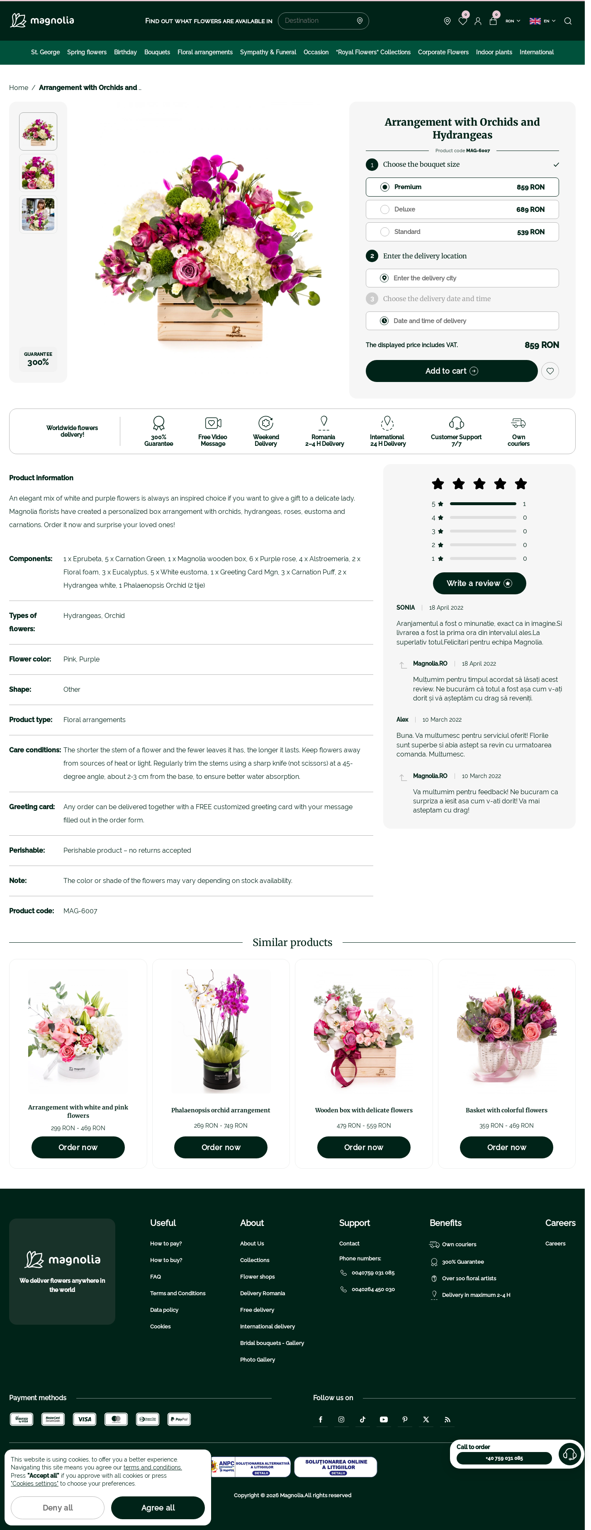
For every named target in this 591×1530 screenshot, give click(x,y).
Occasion (316, 52)
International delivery (267, 1326)
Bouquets (157, 52)
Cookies (160, 1326)
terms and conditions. (153, 1467)
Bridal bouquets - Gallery (272, 1343)
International (537, 52)
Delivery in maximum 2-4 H (470, 1295)
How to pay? (166, 1244)
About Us (252, 1244)
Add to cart (452, 371)
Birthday (125, 52)
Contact (349, 1244)
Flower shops (257, 1277)
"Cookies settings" (34, 1483)
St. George (45, 52)
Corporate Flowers (443, 52)
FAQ (155, 1277)
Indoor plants (494, 52)
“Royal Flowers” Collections (373, 52)
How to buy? (166, 1260)
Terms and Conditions (177, 1293)
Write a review (479, 583)
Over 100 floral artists (463, 1278)
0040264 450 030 (367, 1289)
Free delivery (257, 1310)
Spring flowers (87, 52)
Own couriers (453, 1244)
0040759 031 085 (366, 1273)
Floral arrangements (205, 52)
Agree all (158, 1507)
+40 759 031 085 (504, 1458)
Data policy (164, 1310)
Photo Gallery (257, 1360)
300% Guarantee (457, 1262)
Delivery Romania (262, 1293)
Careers (555, 1244)
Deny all (58, 1507)
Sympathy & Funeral (268, 52)
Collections (254, 1260)
